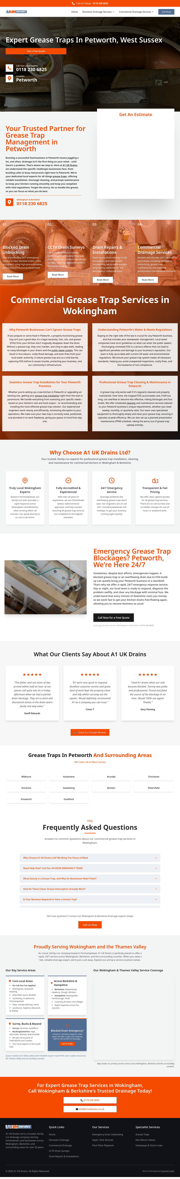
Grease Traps (142, 1136)
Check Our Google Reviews (90, 733)
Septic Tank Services (102, 1141)
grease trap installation (47, 397)
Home (74, 11)
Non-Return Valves (145, 1141)
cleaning (131, 404)
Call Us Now (90, 926)
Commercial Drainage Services (136, 11)
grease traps (60, 177)
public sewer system (62, 351)
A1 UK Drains (70, 165)
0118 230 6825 (100, 3)
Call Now (166, 11)
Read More (13, 280)
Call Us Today (67, 1045)
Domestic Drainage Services (98, 11)
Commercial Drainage (60, 1147)
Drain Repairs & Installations (64, 1158)
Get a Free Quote (21, 51)
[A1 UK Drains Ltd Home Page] (25, 1129)
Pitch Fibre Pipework (103, 1147)
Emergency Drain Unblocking (107, 1136)
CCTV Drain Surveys (59, 1152)
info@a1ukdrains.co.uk (90, 1110)
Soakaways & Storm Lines (149, 1147)
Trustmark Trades (167, 1173)
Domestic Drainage (59, 1141)
